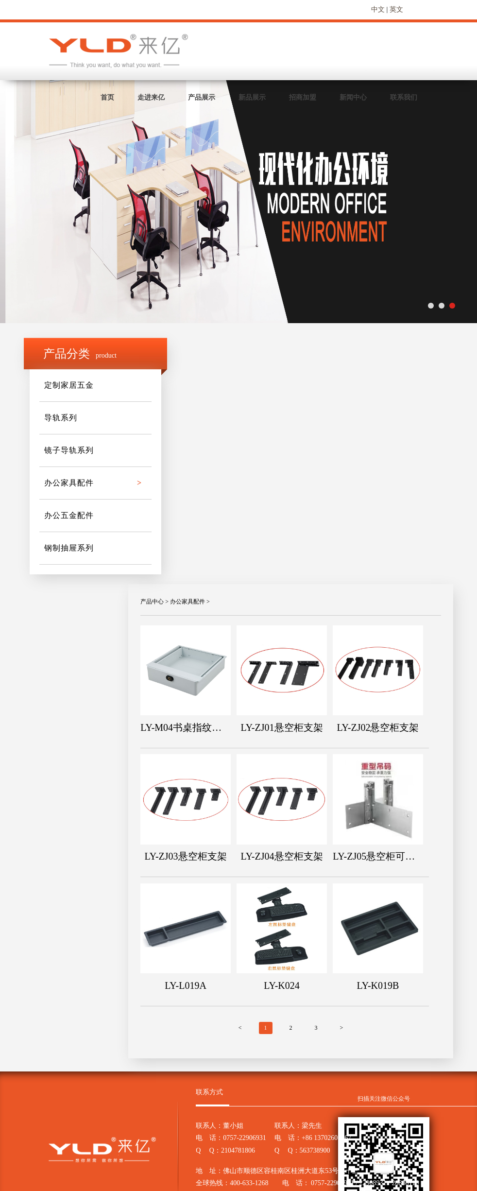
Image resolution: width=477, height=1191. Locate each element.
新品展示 (252, 97)
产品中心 (152, 601)
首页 (107, 97)
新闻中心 (353, 97)
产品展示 (201, 97)
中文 (378, 9)
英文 (396, 9)
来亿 (119, 50)
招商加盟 (302, 97)
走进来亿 (151, 97)
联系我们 (403, 97)
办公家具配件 (187, 601)
